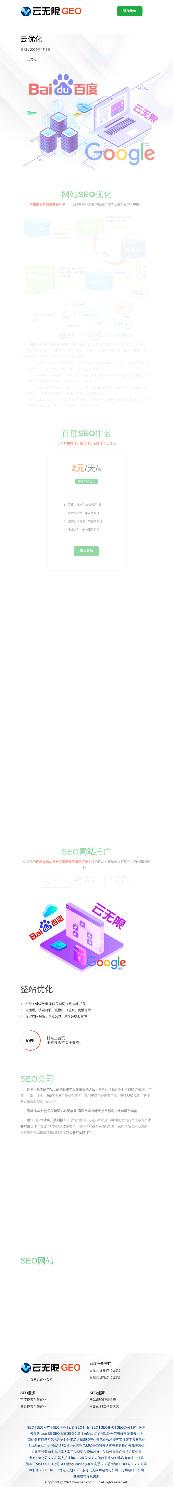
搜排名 (71, 1445)
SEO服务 (59, 1427)
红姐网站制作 (104, 1433)
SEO (30, 1427)
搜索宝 (127, 1439)
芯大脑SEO (81, 1439)
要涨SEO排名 (114, 1458)
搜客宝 (117, 1439)
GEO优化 (66, 1464)
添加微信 (129, 11)
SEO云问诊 (96, 1458)
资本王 (31, 1464)
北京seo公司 (38, 1458)
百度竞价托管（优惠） (105, 1377)
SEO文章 (74, 1433)
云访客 (107, 1445)
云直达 (35, 1433)
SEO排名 (107, 1427)
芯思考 (45, 1445)
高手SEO (100, 1464)
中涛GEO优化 (55, 1470)
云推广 (117, 1452)
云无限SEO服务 (77, 1470)
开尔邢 (95, 1439)
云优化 (139, 1458)
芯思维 (118, 1433)
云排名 (138, 1433)
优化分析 (106, 1439)
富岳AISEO (75, 1452)
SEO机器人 (56, 1458)
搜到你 (81, 1445)
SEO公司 (123, 1427)
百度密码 (47, 1439)
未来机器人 (59, 1452)
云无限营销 (136, 1445)
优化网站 (139, 1427)
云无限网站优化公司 (103, 1470)
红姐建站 (79, 1476)
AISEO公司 (139, 1464)
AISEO (41, 1464)
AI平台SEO (37, 1470)
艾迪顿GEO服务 (76, 1458)
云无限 (128, 1433)
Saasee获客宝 (83, 1464)
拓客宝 (36, 1452)
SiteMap (87, 1433)
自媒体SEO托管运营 (104, 1406)
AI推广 (98, 1452)
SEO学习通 (94, 1445)
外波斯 (68, 1439)
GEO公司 (53, 1464)
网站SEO (91, 1427)
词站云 (137, 1452)
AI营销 (88, 1452)
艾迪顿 (107, 1452)
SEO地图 (59, 1433)
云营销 (46, 1452)
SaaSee (34, 1445)
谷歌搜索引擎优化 (33, 1406)
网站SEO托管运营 (102, 1399)
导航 (89, 1476)
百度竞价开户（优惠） (105, 1370)
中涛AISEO (58, 1445)
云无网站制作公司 (131, 1470)
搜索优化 (138, 1439)
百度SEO (75, 1427)
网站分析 (34, 1439)
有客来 (129, 1458)
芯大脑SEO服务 (119, 1464)
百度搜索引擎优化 (33, 1399)
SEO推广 (43, 1427)
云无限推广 (120, 1445)
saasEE (46, 1433)
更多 (96, 1476)
